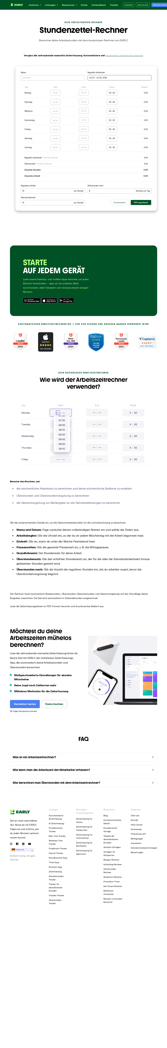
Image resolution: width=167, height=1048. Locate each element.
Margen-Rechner (111, 859)
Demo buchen (142, 5)
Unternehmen (99, 5)
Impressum (136, 843)
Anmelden (129, 5)
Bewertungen (137, 852)
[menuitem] (58, 817)
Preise (84, 5)
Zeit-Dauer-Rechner (112, 886)
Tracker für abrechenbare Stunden (55, 887)
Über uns (135, 815)
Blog (105, 815)
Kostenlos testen (25, 704)
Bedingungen (137, 838)
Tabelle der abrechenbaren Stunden (110, 839)
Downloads (136, 829)
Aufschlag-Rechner (112, 864)
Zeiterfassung (55, 871)
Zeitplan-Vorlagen (112, 847)
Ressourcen (70, 5)
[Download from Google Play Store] (66, 300)
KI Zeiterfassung (56, 823)
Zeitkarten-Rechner (112, 877)
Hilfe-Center (137, 824)
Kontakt (134, 820)
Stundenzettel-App (58, 857)
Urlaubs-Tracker (56, 895)
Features (35, 5)
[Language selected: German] (25, 849)
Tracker (114, 5)
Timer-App (54, 862)
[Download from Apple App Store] (49, 300)
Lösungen (52, 5)
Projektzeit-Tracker (58, 848)
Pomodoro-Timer (111, 881)
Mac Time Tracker (57, 836)
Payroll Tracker (56, 853)
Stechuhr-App (55, 867)
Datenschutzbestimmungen (144, 847)
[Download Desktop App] (32, 300)
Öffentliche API (138, 834)
